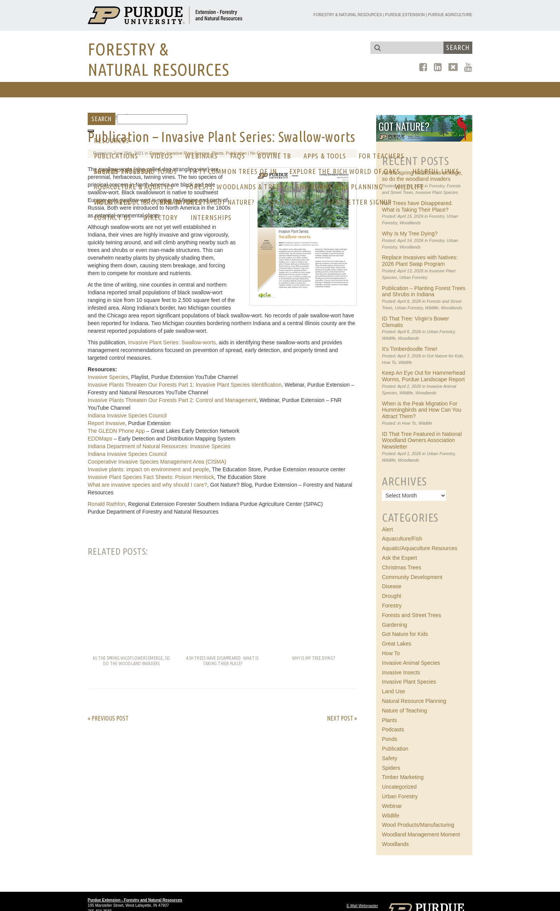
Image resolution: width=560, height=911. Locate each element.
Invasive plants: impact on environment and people (148, 469)
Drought (391, 596)
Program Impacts (172, 202)
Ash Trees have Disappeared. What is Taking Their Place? (417, 206)
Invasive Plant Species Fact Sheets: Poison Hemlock (151, 477)
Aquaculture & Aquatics (133, 186)
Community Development (412, 577)
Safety (389, 758)
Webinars (201, 156)
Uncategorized (399, 787)
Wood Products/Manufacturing (418, 825)
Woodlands (410, 222)
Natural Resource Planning (414, 701)
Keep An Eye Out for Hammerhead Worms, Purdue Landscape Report (423, 376)
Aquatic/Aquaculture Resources (419, 548)
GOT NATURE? (234, 202)
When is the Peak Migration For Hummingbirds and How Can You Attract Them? (421, 410)
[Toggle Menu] (91, 131)
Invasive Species (108, 377)
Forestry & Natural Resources (347, 15)
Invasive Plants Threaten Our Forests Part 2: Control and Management (172, 400)
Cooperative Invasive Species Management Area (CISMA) (157, 462)
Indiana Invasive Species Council (127, 415)
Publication (395, 749)
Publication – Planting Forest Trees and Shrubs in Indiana (423, 291)
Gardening (394, 625)
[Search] (152, 119)
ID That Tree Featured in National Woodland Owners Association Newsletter (422, 440)
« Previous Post (108, 718)
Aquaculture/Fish (402, 539)
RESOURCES (111, 140)
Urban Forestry (413, 277)
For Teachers (381, 156)
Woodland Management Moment (421, 834)
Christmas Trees (401, 567)
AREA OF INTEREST (123, 171)
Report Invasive (106, 423)
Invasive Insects (401, 672)
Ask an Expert (290, 202)
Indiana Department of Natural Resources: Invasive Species (159, 446)
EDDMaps (100, 438)
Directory (160, 217)
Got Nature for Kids (445, 356)
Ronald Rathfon (106, 504)
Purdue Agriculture (450, 15)
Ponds (389, 739)
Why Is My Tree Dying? (410, 233)
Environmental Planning (339, 186)
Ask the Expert (399, 558)
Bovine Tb (274, 156)
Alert (387, 529)
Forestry (437, 216)
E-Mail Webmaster (362, 906)
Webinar (392, 806)
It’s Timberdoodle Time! (409, 349)
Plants (389, 720)
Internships (211, 217)
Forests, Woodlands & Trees (234, 186)
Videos (161, 156)
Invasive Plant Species (409, 682)
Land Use (393, 691)
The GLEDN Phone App (116, 431)
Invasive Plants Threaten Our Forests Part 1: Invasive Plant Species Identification (185, 385)
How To (389, 362)
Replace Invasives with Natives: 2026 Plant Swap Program (420, 260)
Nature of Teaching (404, 710)
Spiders (391, 768)
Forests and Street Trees (411, 615)
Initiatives (112, 202)
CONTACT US (112, 217)
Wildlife (409, 186)
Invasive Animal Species (411, 663)
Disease (392, 586)
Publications (116, 156)
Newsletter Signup (359, 202)
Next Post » (342, 718)
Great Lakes (396, 644)
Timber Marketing (402, 777)
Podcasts (393, 729)
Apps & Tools (324, 156)
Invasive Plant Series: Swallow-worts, (172, 342)
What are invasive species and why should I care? (147, 485)
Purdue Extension (405, 15)
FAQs (237, 156)
